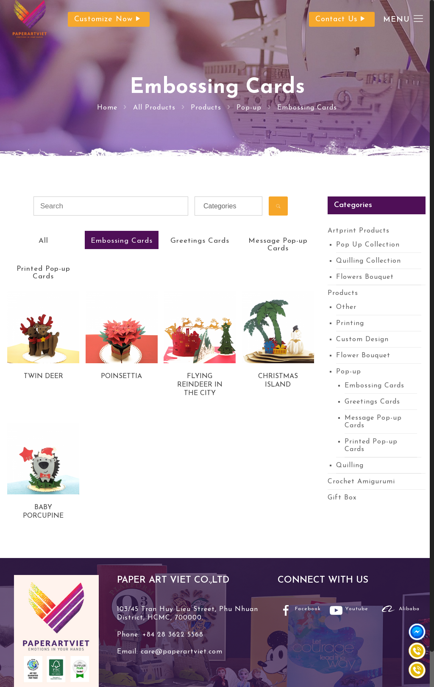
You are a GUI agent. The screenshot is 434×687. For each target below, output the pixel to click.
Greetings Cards (199, 240)
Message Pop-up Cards (278, 244)
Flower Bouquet (363, 355)
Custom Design (362, 339)
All (43, 240)
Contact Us (341, 19)
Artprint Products (358, 230)
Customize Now (108, 19)
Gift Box (342, 497)
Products (206, 107)
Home (107, 107)
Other (346, 307)
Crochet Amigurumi (361, 481)
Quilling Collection (368, 261)
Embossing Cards (307, 107)
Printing (350, 323)
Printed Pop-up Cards (43, 272)
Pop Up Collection (368, 244)
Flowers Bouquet (365, 277)
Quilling (350, 465)
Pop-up (249, 107)
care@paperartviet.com (180, 651)
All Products (154, 107)
